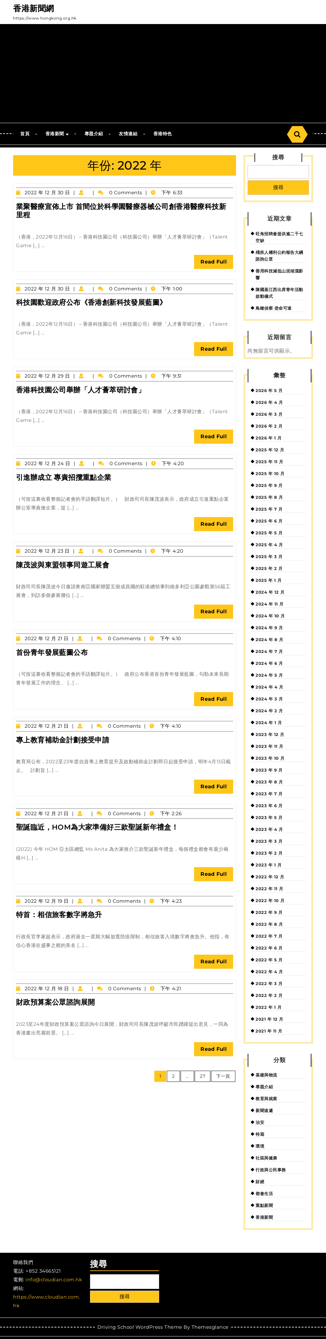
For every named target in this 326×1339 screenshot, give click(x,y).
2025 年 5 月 (269, 532)
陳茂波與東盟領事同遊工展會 (62, 565)
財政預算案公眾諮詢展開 (55, 1002)
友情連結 (128, 134)
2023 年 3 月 (269, 841)
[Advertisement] (163, 75)
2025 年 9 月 (269, 485)
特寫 (260, 1134)
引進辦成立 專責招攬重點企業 (63, 477)
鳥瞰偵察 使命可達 (274, 308)
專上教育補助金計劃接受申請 (62, 740)
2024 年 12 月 (270, 592)
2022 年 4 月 (269, 971)
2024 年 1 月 (269, 722)
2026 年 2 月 (269, 426)
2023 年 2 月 (269, 853)
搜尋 (278, 157)
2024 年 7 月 (269, 651)
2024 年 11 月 (270, 604)
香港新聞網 (33, 8)
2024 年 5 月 (269, 675)
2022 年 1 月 (268, 1007)
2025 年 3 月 (269, 556)
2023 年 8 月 (269, 781)
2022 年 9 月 (269, 912)
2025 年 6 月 (269, 520)
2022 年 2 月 (269, 995)
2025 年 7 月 (269, 509)
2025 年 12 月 (270, 449)
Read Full (216, 263)
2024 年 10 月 (270, 615)
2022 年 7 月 (269, 936)
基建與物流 (266, 1074)
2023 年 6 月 (269, 805)
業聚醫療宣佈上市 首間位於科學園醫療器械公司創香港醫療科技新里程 (121, 210)
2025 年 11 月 (269, 461)
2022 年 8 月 (269, 924)
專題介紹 (94, 134)
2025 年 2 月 (269, 568)
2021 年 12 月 (269, 1019)
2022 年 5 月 (269, 959)
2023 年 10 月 (270, 758)
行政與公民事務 (271, 1169)
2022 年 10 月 (270, 900)
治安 (260, 1122)
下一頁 (223, 1076)
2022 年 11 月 (269, 888)
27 (202, 1076)
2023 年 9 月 (269, 770)
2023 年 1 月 (268, 864)
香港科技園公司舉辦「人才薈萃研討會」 (80, 390)
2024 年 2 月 (269, 710)
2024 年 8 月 (269, 639)
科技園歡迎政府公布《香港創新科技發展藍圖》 (91, 302)
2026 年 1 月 (268, 437)
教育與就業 (266, 1098)
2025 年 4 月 (269, 544)
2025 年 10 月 (270, 473)
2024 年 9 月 (269, 627)
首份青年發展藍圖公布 (52, 652)
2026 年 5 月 (269, 390)
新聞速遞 (264, 1110)
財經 (260, 1181)
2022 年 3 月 (269, 983)
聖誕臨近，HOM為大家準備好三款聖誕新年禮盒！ (97, 827)
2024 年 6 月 (269, 663)
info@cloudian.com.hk (54, 1279)
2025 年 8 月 (269, 497)
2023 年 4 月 (269, 829)
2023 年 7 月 (269, 793)
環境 (260, 1146)
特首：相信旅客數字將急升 (59, 914)
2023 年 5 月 (269, 817)
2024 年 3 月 (269, 698)
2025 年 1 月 (268, 580)
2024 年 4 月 (269, 687)
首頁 (24, 134)
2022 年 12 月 (270, 876)
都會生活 (264, 1193)
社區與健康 (266, 1157)
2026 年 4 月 (269, 402)
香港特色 (162, 134)
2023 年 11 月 (269, 746)
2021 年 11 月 (269, 1031)
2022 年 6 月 (269, 947)
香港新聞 (54, 134)
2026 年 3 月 (269, 414)
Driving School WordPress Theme (139, 1327)
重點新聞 (264, 1205)
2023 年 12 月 (270, 734)
